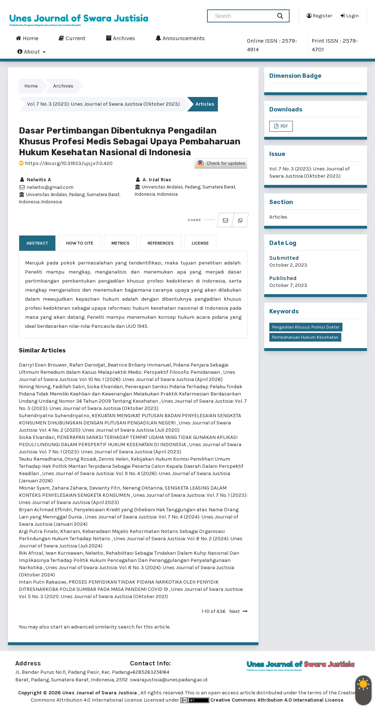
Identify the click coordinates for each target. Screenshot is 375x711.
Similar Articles (42, 350)
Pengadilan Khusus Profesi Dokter (306, 327)
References (161, 243)
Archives (120, 38)
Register (319, 15)
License (200, 243)
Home (27, 38)
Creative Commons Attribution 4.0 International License (277, 700)
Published (283, 278)
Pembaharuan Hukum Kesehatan (305, 337)
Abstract (37, 243)
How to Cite (79, 243)
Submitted (284, 257)
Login (350, 15)
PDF (283, 126)
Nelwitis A (35, 180)
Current (72, 38)
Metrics (120, 243)
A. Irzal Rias (153, 180)
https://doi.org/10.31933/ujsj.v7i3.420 (66, 163)
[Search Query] (242, 16)
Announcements (180, 38)
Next (234, 611)
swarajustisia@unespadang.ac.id (168, 680)
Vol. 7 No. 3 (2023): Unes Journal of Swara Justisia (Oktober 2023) (103, 104)
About (29, 51)
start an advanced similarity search (92, 627)
